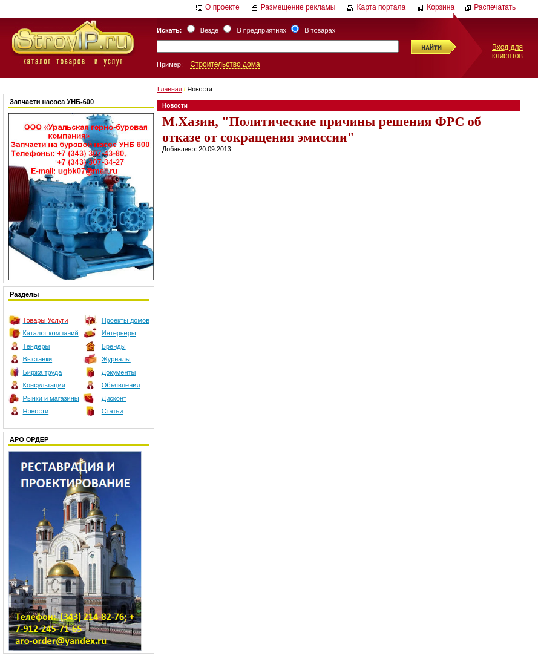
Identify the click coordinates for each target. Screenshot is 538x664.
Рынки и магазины (51, 398)
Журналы (116, 359)
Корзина (435, 7)
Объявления (121, 385)
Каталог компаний (51, 333)
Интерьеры (119, 333)
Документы (119, 372)
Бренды (114, 346)
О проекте (217, 7)
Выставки (38, 359)
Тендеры (36, 346)
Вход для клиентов (507, 51)
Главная (169, 89)
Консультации (44, 385)
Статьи (112, 411)
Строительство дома (225, 64)
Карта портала (376, 7)
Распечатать (490, 7)
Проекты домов (125, 320)
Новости (36, 411)
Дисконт (114, 398)
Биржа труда (42, 372)
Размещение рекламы (293, 7)
